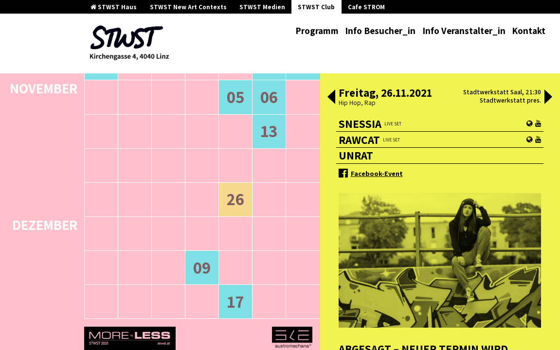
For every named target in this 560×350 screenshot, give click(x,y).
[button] (331, 98)
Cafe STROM (366, 7)
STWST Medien (262, 7)
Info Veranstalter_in (464, 30)
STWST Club (316, 7)
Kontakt (528, 30)
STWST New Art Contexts (188, 7)
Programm (317, 30)
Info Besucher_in (380, 30)
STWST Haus (113, 7)
